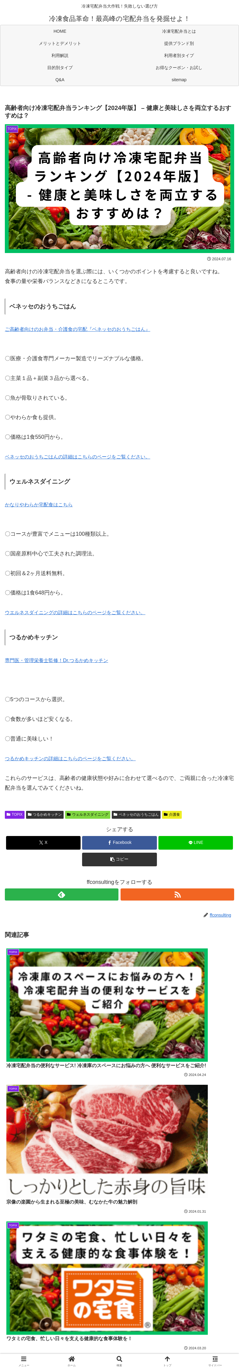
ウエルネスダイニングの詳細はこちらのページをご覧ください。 (84, 612)
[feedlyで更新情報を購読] (61, 894)
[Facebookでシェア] (119, 843)
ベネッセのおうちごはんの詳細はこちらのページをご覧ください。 (86, 457)
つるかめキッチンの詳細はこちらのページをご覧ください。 (78, 758)
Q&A (119, 1340)
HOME (43, 1323)
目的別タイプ (196, 1332)
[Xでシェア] (43, 843)
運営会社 (119, 1349)
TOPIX (15, 814)
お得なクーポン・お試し (43, 1340)
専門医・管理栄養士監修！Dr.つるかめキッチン (63, 660)
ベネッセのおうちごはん (136, 814)
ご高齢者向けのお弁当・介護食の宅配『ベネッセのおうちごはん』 (86, 329)
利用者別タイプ (119, 1332)
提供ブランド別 (196, 1323)
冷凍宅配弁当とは (119, 1323)
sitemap (195, 1340)
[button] (119, 859)
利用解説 (43, 1332)
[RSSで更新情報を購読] (177, 894)
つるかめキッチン (45, 814)
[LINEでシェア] (195, 843)
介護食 (172, 814)
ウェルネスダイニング (87, 814)
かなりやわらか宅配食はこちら (43, 504)
